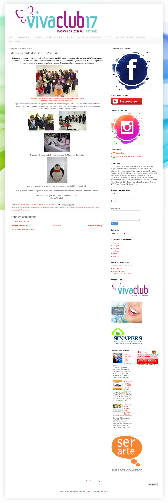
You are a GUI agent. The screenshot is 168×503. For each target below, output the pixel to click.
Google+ (116, 246)
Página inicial (57, 226)
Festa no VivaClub (65, 207)
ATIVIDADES (23, 37)
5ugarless (88, 491)
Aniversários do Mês (26, 207)
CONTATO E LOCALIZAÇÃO (90, 37)
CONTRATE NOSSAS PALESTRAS (131, 37)
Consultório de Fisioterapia (122, 266)
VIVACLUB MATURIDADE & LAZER (128, 156)
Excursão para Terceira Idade (49, 207)
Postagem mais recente (19, 226)
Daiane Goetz (120, 153)
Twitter (115, 254)
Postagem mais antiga (95, 226)
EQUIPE (70, 37)
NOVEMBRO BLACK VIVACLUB (128, 383)
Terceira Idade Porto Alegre (20, 210)
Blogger (105, 491)
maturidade (79, 207)
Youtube (116, 256)
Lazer (73, 207)
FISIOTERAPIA (15, 41)
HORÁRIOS (38, 37)
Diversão (36, 207)
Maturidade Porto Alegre (91, 207)
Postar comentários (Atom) (26, 229)
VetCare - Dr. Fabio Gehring (123, 274)
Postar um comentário (21, 221)
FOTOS (109, 37)
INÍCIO (11, 37)
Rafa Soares (117, 268)
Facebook (116, 243)
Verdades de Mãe (119, 271)
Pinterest (116, 251)
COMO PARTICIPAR (54, 37)
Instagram (116, 248)
